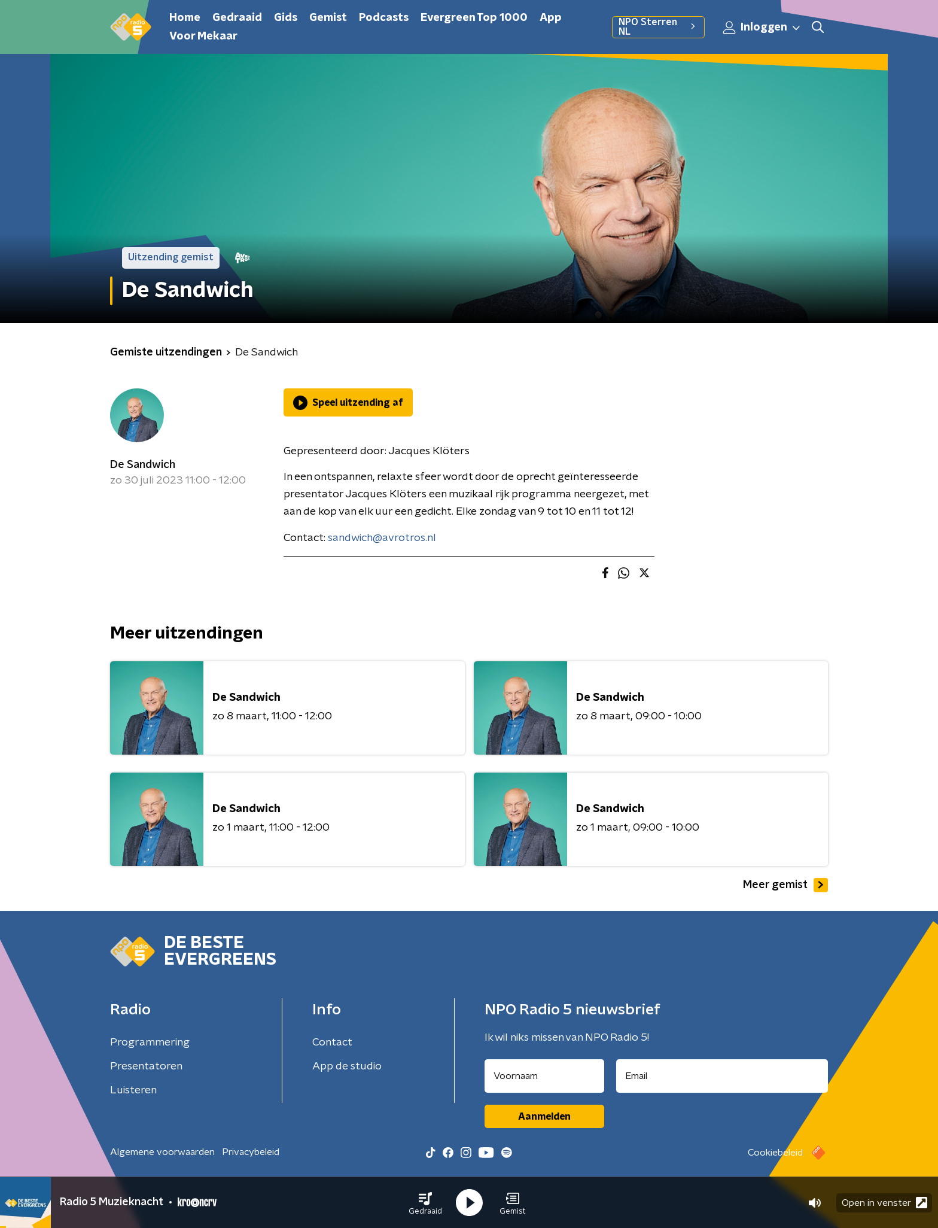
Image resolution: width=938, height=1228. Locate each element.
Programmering (150, 1042)
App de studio (347, 1066)
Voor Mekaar (203, 36)
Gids (285, 18)
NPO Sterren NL (658, 27)
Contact (332, 1042)
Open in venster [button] (884, 1202)
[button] (425, 1203)
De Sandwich (142, 465)
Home (184, 18)
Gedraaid (237, 18)
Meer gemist (785, 885)
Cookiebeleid (775, 1152)
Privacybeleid (250, 1152)
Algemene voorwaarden (162, 1152)
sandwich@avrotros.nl (382, 538)
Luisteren (133, 1090)
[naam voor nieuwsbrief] (544, 1076)
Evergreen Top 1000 (474, 18)
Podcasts (384, 18)
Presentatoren (146, 1066)
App (551, 18)
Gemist (328, 18)
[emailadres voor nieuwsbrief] (722, 1076)
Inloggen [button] (762, 27)
